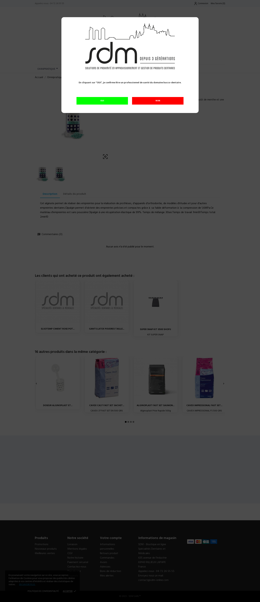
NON (158, 101)
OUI (102, 101)
